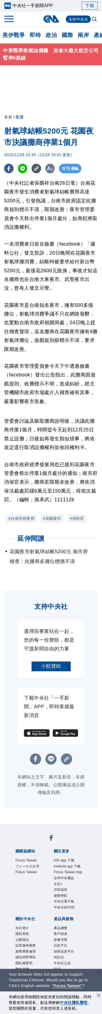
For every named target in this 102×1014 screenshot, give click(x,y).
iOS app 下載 (64, 860)
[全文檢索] (95, 20)
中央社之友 (62, 963)
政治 (51, 35)
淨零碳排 (60, 890)
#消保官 (77, 518)
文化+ (58, 884)
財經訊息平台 (64, 951)
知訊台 (59, 957)
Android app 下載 (67, 866)
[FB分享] (9, 168)
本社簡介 (22, 928)
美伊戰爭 (13, 35)
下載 (89, 5)
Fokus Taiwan (26, 872)
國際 (67, 35)
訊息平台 (60, 945)
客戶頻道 (60, 934)
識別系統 (22, 934)
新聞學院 (60, 896)
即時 (35, 35)
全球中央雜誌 (64, 878)
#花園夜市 (52, 518)
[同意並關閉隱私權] (99, 996)
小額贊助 (51, 666)
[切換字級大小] (50, 168)
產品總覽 (60, 928)
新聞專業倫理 (26, 951)
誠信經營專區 (26, 957)
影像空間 (60, 940)
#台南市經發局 (21, 518)
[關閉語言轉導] (99, 973)
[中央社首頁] (51, 18)
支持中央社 (78, 19)
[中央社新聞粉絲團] (51, 838)
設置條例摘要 (26, 945)
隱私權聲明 (24, 963)
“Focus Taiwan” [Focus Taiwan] (67, 986)
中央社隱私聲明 (74, 1002)
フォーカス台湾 (27, 866)
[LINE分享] (22, 168)
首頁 (8, 117)
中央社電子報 (64, 901)
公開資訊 (22, 940)
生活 (19, 117)
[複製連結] (36, 168)
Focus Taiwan (26, 860)
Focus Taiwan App (68, 872)
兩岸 (83, 35)
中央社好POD (64, 907)
